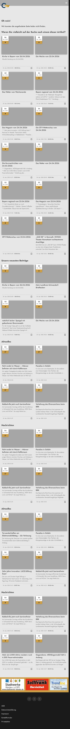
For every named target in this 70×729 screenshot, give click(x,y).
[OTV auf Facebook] (34, 699)
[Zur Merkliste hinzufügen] (31, 68)
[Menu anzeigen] (66, 3)
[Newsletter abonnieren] (29, 699)
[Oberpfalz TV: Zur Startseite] (5, 5)
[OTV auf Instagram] (39, 699)
